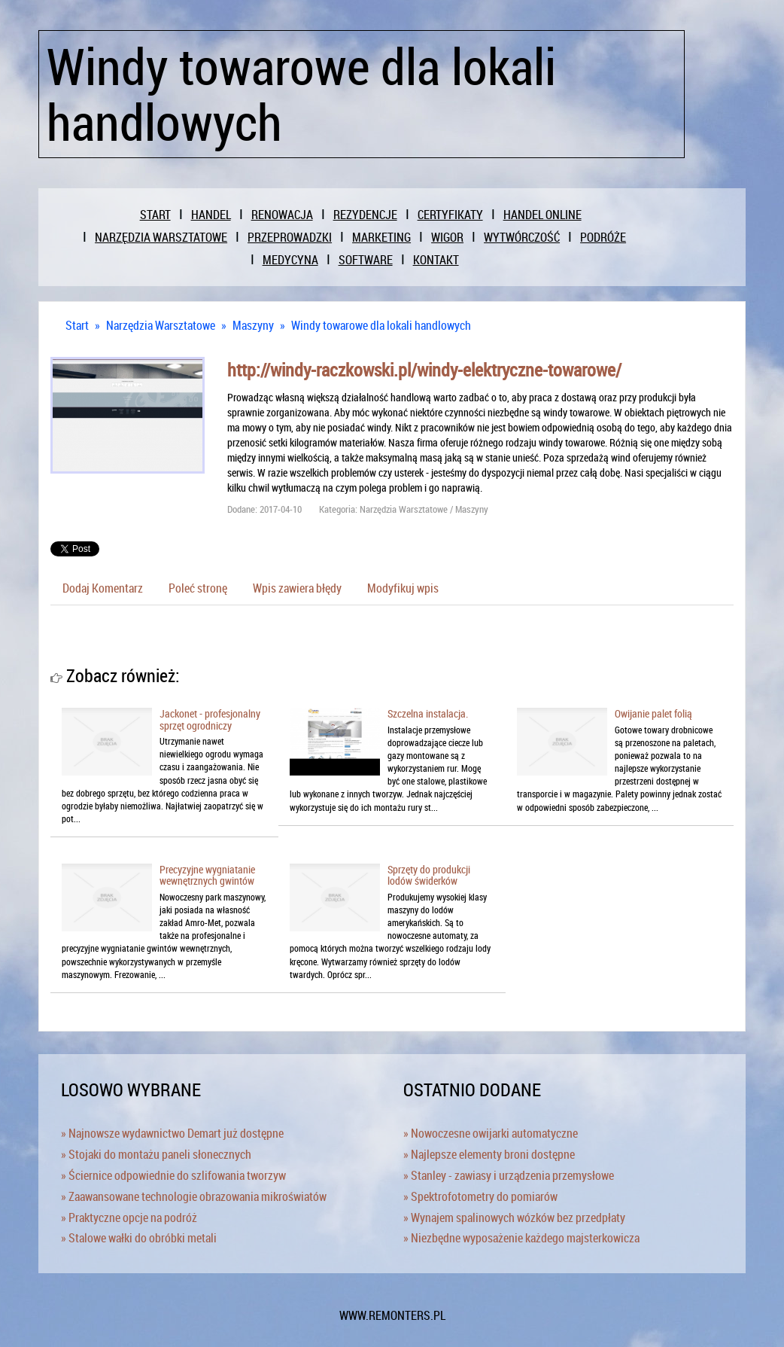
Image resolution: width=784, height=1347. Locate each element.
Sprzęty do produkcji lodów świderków (428, 875)
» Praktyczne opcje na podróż (129, 1217)
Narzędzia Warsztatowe (160, 325)
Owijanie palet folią (653, 713)
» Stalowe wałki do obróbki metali (139, 1238)
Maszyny (253, 325)
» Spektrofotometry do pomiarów (480, 1196)
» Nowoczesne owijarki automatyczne (490, 1133)
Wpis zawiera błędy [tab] (297, 588)
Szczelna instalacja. (427, 713)
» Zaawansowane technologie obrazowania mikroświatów (194, 1196)
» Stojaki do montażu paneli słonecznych (156, 1154)
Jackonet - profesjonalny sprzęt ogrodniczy (210, 719)
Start (77, 325)
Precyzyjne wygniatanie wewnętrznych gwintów (207, 875)
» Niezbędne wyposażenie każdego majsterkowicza (521, 1238)
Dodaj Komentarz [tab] (102, 588)
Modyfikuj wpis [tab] (403, 588)
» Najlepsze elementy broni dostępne (489, 1154)
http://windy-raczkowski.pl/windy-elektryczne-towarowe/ (424, 370)
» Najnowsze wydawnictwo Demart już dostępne (172, 1133)
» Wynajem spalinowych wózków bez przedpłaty (514, 1217)
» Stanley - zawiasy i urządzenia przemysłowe (508, 1175)
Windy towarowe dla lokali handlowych (381, 325)
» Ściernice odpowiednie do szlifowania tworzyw (173, 1175)
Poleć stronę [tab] (198, 588)
